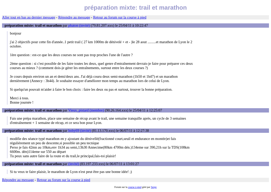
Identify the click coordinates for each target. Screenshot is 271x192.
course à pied (134, 187)
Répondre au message (74, 17)
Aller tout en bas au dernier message (28, 17)
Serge (154, 187)
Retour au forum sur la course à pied (119, 17)
